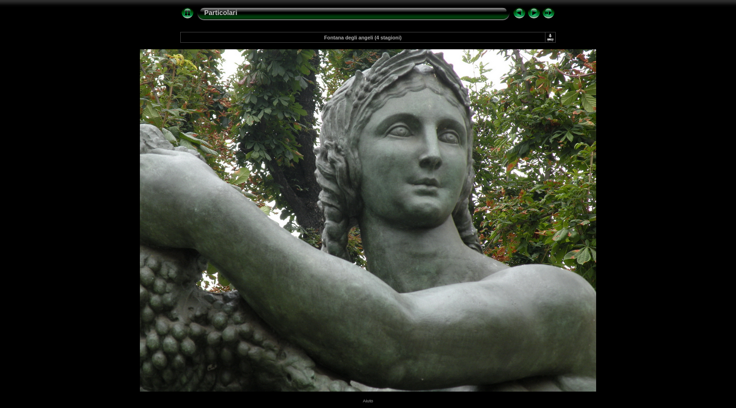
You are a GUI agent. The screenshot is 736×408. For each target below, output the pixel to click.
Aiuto (368, 400)
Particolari (220, 12)
